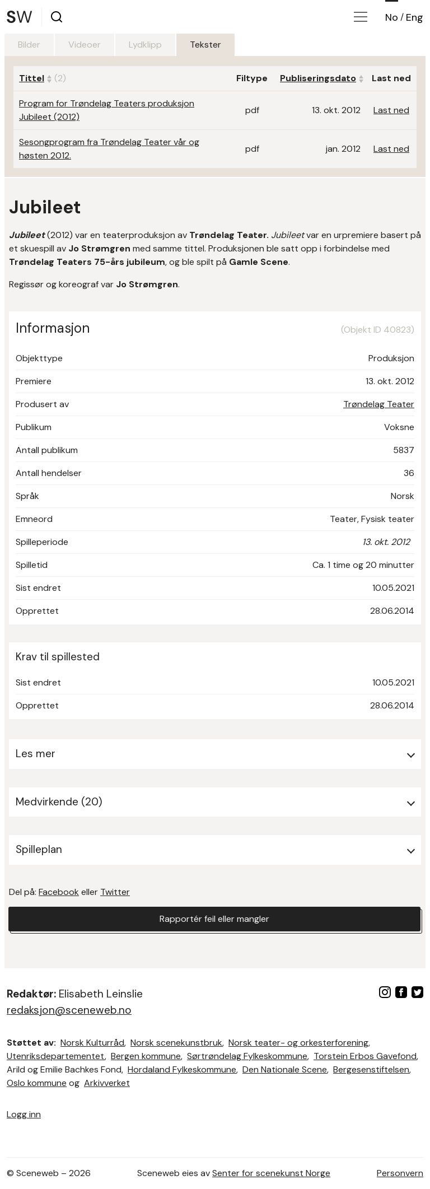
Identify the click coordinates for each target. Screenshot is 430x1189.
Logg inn (24, 1114)
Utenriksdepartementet (56, 1056)
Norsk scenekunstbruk (176, 1042)
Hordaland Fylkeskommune (182, 1069)
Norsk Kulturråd (92, 1042)
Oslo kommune (37, 1083)
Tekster (205, 44)
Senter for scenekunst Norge (271, 1173)
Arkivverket (107, 1083)
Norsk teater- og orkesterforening (298, 1042)
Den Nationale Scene (284, 1069)
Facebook (59, 892)
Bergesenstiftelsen (371, 1069)
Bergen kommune (146, 1056)
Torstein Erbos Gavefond (365, 1056)
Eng (414, 17)
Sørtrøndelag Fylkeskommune (247, 1056)
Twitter (115, 892)
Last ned (391, 110)
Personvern (400, 1173)
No (391, 17)
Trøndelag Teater (378, 404)
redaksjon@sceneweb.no (69, 1010)
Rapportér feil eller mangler (214, 919)
